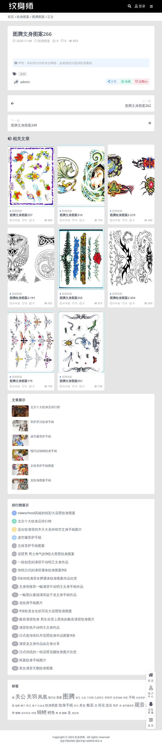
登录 (140, 6)
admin (21, 81)
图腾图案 (38, 17)
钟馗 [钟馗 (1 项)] (33, 713)
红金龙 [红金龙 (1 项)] (41, 705)
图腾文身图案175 (21, 381)
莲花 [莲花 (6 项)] (109, 705)
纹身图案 (23, 17)
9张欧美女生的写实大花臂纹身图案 (45, 611)
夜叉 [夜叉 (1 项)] (78, 697)
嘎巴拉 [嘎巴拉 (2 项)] (52, 697)
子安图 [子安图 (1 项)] (90, 697)
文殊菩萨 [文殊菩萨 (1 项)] (140, 697)
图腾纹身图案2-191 (22, 298)
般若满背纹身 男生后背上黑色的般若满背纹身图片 (56, 619)
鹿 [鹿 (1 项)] (60, 713)
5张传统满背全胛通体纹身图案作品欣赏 (47, 578)
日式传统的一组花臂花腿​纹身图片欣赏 (48, 651)
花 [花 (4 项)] (95, 705)
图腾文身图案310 (71, 215)
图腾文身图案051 (71, 381)
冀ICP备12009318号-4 (89, 741)
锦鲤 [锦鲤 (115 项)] (42, 712)
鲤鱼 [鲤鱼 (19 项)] (51, 712)
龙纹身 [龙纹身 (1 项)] (75, 713)
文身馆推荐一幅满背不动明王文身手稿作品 (51, 586)
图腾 (23, 74)
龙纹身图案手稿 (40, 480)
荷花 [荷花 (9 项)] (101, 705)
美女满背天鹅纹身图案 (36, 668)
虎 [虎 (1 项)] (120, 705)
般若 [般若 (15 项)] (90, 704)
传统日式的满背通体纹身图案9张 (42, 570)
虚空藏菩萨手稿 (40, 436)
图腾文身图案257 (21, 215)
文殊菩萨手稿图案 (42, 465)
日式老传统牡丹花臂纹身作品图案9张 (47, 635)
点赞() (141, 81)
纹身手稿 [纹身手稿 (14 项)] (66, 704)
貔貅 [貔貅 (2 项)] (17, 712)
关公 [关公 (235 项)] (20, 696)
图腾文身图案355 (71, 298)
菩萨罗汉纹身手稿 (42, 422)
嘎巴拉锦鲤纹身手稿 (43, 451)
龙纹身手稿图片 (31, 602)
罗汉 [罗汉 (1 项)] (76, 705)
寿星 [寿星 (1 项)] (125, 697)
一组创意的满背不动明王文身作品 (43, 562)
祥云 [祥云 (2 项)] (28, 705)
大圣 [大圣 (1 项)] (83, 697)
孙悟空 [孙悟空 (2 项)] (108, 697)
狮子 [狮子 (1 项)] (23, 705)
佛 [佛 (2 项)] (13, 697)
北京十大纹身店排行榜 (45, 407)
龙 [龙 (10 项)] (69, 712)
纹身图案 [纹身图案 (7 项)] (51, 705)
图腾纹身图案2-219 (122, 215)
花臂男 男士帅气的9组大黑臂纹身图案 (46, 553)
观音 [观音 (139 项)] (140, 704)
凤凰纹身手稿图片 (32, 660)
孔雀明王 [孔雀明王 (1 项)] (99, 697)
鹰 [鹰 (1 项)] (57, 713)
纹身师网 (80, 737)
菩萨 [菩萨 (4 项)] (115, 705)
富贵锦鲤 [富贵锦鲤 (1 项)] (117, 697)
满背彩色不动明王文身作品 (39, 627)
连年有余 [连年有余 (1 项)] (26, 713)
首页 (11, 17)
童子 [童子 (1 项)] (34, 705)
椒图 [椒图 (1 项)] (17, 705)
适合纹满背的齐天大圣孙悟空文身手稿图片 (50, 529)
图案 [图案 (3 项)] (59, 697)
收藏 (126, 81)
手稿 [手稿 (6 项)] (132, 697)
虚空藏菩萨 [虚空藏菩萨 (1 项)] (128, 705)
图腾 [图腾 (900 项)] (69, 696)
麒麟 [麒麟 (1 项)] (64, 713)
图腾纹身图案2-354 (122, 298)
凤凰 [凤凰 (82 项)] (42, 696)
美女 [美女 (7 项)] (82, 705)
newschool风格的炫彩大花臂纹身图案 (46, 513)
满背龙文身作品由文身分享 (39, 643)
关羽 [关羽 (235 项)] (32, 696)
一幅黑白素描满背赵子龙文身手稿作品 (48, 594)
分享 (112, 81)
